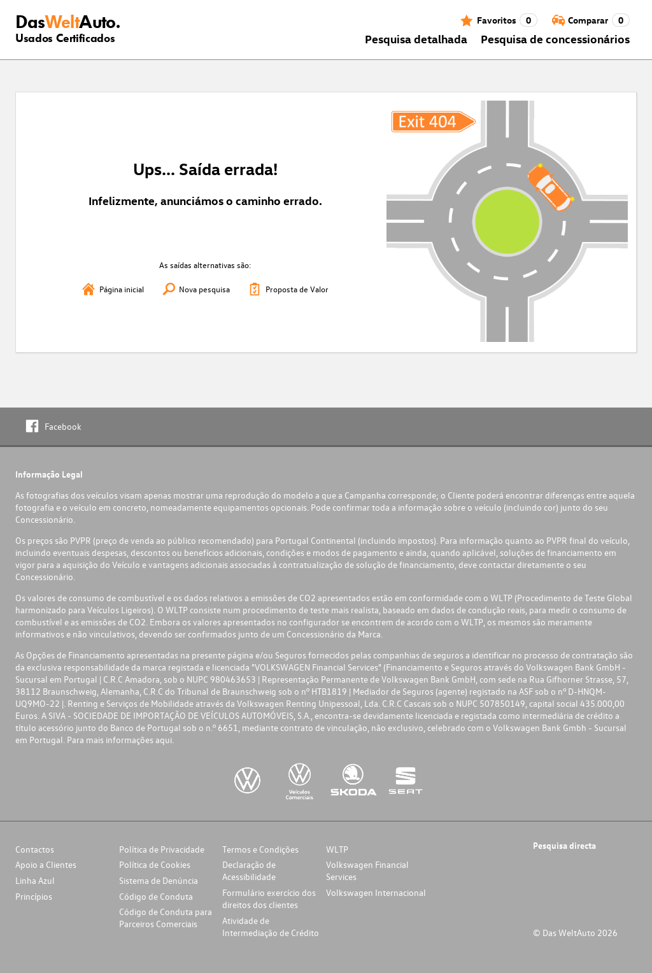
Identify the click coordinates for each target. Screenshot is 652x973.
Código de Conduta (156, 896)
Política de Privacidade (161, 849)
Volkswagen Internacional (376, 892)
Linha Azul (35, 880)
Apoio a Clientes (45, 864)
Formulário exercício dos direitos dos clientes (269, 898)
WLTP (337, 849)
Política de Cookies (154, 864)
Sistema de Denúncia (158, 880)
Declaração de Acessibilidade (249, 870)
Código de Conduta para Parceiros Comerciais (165, 918)
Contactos (34, 849)
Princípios (33, 896)
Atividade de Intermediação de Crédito (270, 926)
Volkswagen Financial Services (367, 870)
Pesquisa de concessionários (555, 38)
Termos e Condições (260, 849)
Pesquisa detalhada (416, 38)
